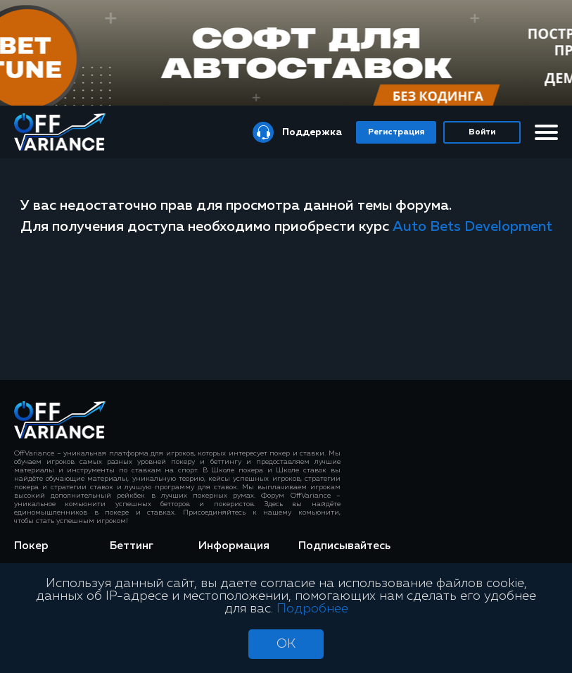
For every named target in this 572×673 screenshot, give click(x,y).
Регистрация (396, 132)
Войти (482, 132)
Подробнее (312, 609)
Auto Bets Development (472, 227)
